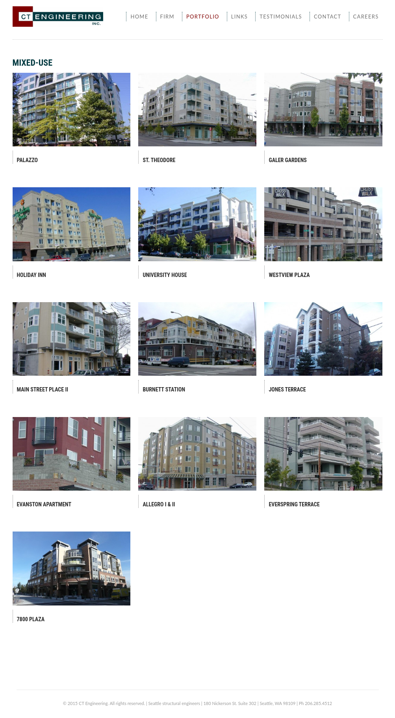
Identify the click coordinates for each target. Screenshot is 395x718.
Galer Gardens (287, 160)
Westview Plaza (289, 275)
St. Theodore (159, 160)
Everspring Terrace (294, 504)
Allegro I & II (159, 504)
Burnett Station (164, 389)
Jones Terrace (287, 389)
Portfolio (202, 16)
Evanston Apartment (44, 504)
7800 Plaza (31, 619)
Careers (366, 16)
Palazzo (27, 160)
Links (239, 16)
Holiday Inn (31, 275)
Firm (167, 16)
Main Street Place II (43, 389)
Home (139, 16)
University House (165, 275)
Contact (327, 16)
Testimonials (281, 16)
